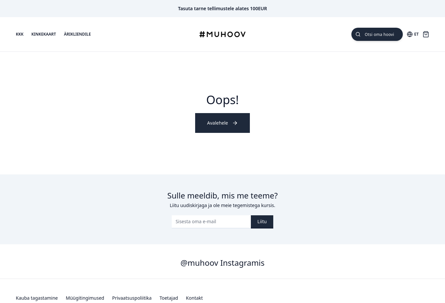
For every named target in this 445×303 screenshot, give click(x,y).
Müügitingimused (85, 298)
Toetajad (169, 298)
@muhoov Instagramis (222, 262)
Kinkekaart (43, 34)
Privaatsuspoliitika (132, 298)
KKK (19, 34)
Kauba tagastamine (37, 298)
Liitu (262, 221)
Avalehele (222, 123)
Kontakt (194, 298)
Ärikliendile (77, 34)
